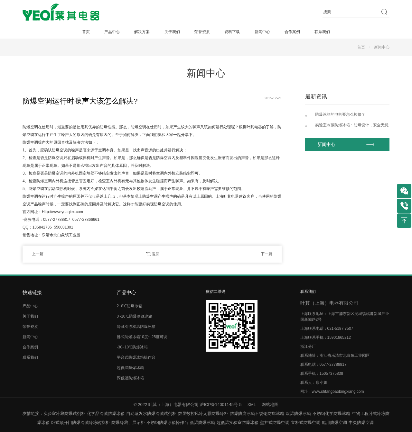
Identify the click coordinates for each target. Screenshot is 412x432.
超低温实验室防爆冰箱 (237, 422)
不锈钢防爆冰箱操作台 (167, 422)
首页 (86, 32)
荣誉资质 (202, 32)
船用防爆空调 (334, 422)
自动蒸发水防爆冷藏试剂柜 (151, 413)
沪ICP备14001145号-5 (220, 404)
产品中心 (112, 32)
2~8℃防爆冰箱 (129, 306)
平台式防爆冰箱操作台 (136, 357)
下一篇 (266, 254)
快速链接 (32, 292)
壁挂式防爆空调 (274, 422)
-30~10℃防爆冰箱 (132, 347)
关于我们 (172, 32)
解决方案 (142, 32)
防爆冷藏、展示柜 (128, 422)
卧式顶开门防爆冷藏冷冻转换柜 (80, 422)
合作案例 (292, 32)
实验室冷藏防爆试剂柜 (64, 413)
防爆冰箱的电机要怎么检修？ (340, 114)
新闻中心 (262, 32)
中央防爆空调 (361, 422)
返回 (156, 254)
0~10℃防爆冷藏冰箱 (134, 316)
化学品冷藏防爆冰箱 (106, 413)
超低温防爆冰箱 (130, 367)
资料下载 (232, 32)
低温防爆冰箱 (202, 422)
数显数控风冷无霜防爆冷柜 (203, 413)
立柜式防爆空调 (305, 422)
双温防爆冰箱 (298, 413)
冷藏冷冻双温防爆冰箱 (136, 326)
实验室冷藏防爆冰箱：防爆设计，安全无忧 (352, 125)
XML (252, 404)
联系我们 (322, 32)
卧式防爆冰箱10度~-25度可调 (142, 337)
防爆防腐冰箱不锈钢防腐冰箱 (257, 413)
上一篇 (37, 254)
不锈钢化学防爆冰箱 (331, 413)
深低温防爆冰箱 (130, 378)
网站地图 (270, 404)
